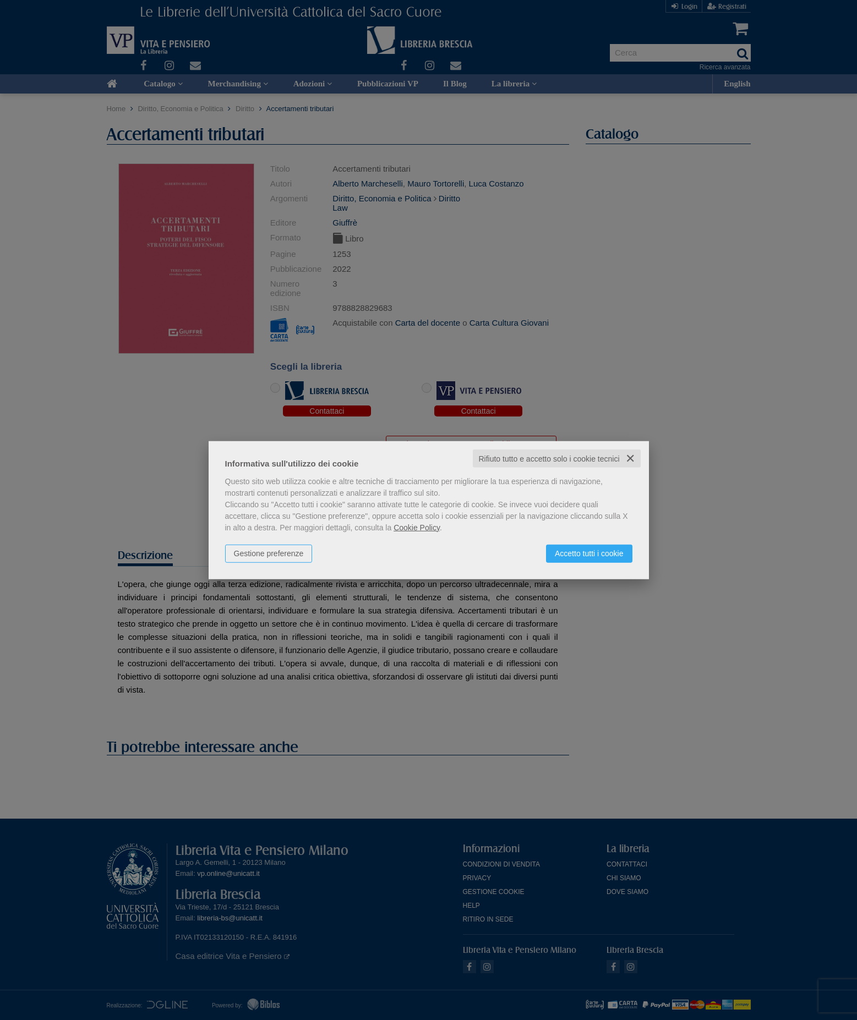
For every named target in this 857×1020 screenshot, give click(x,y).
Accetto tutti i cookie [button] (589, 553)
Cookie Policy (417, 527)
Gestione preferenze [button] (269, 553)
